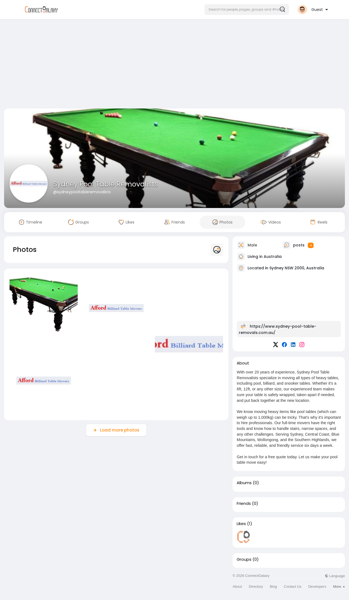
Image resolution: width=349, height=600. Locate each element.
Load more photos (119, 430)
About (237, 586)
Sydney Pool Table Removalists (105, 184)
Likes (241, 523)
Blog (273, 586)
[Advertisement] (174, 65)
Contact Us (292, 586)
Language (335, 576)
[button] (246, 9)
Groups (244, 559)
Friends (244, 503)
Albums (244, 483)
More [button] (339, 586)
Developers (317, 586)
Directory (256, 586)
